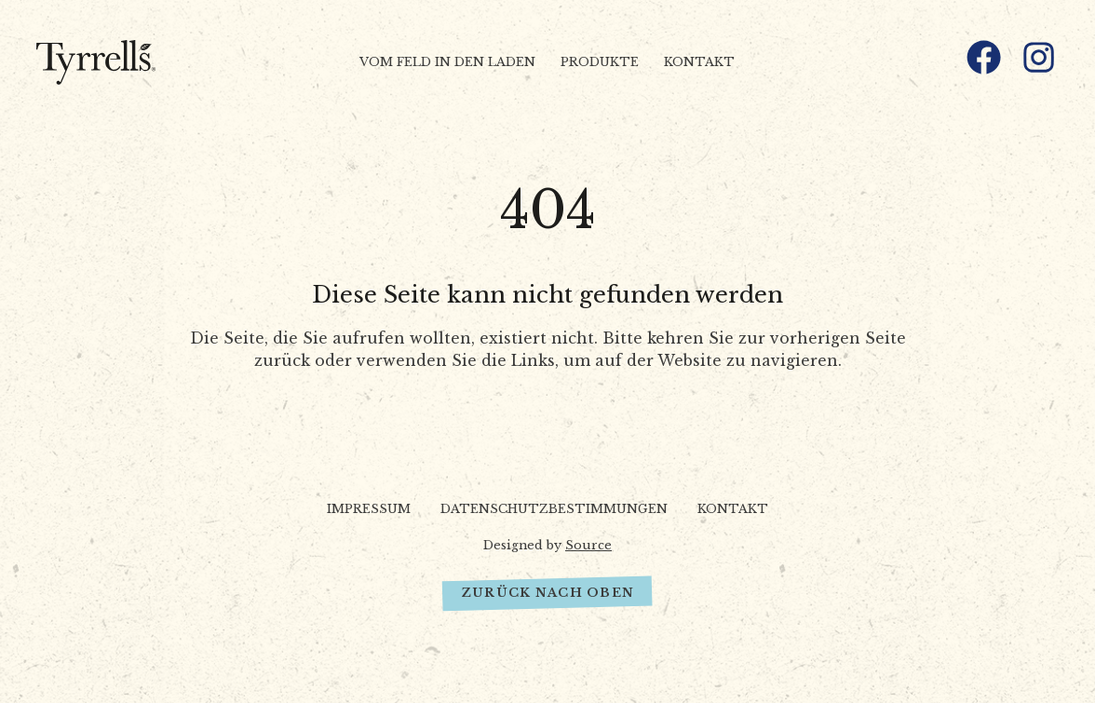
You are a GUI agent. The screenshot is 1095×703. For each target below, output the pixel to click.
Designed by (547, 545)
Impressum (369, 509)
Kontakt (699, 62)
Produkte (600, 62)
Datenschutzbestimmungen (554, 509)
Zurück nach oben (547, 593)
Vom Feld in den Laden (447, 62)
